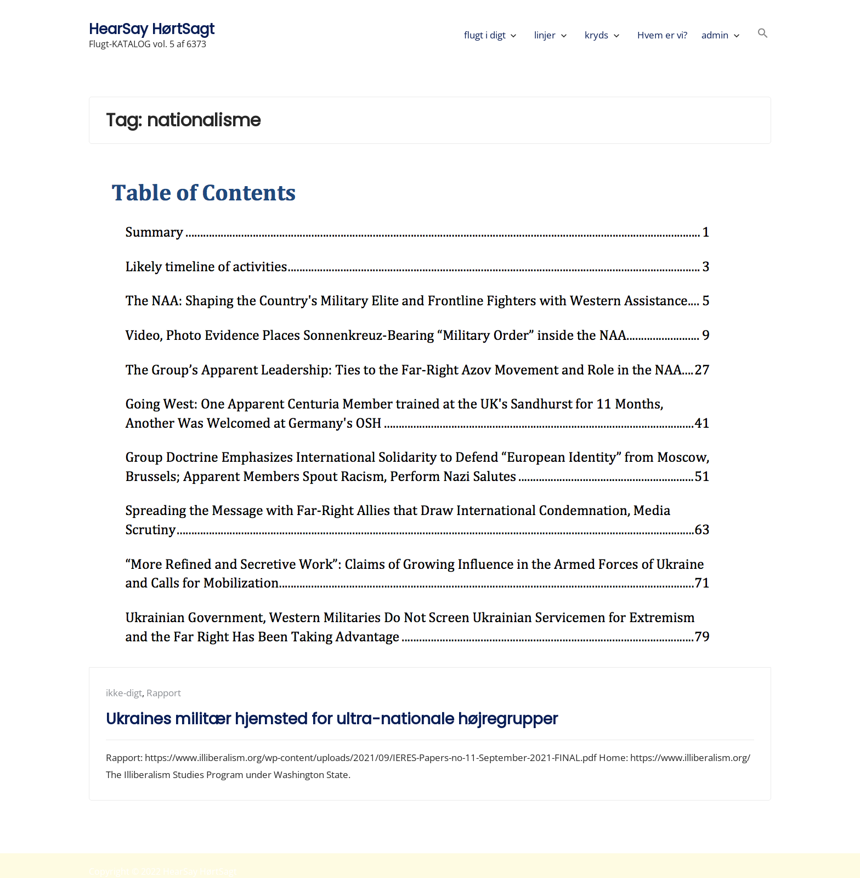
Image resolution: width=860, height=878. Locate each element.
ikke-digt (124, 692)
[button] (762, 35)
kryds (596, 35)
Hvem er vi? (662, 35)
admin (714, 35)
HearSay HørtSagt (151, 29)
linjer (545, 35)
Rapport (163, 692)
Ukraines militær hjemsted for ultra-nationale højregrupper (332, 719)
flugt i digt (485, 35)
